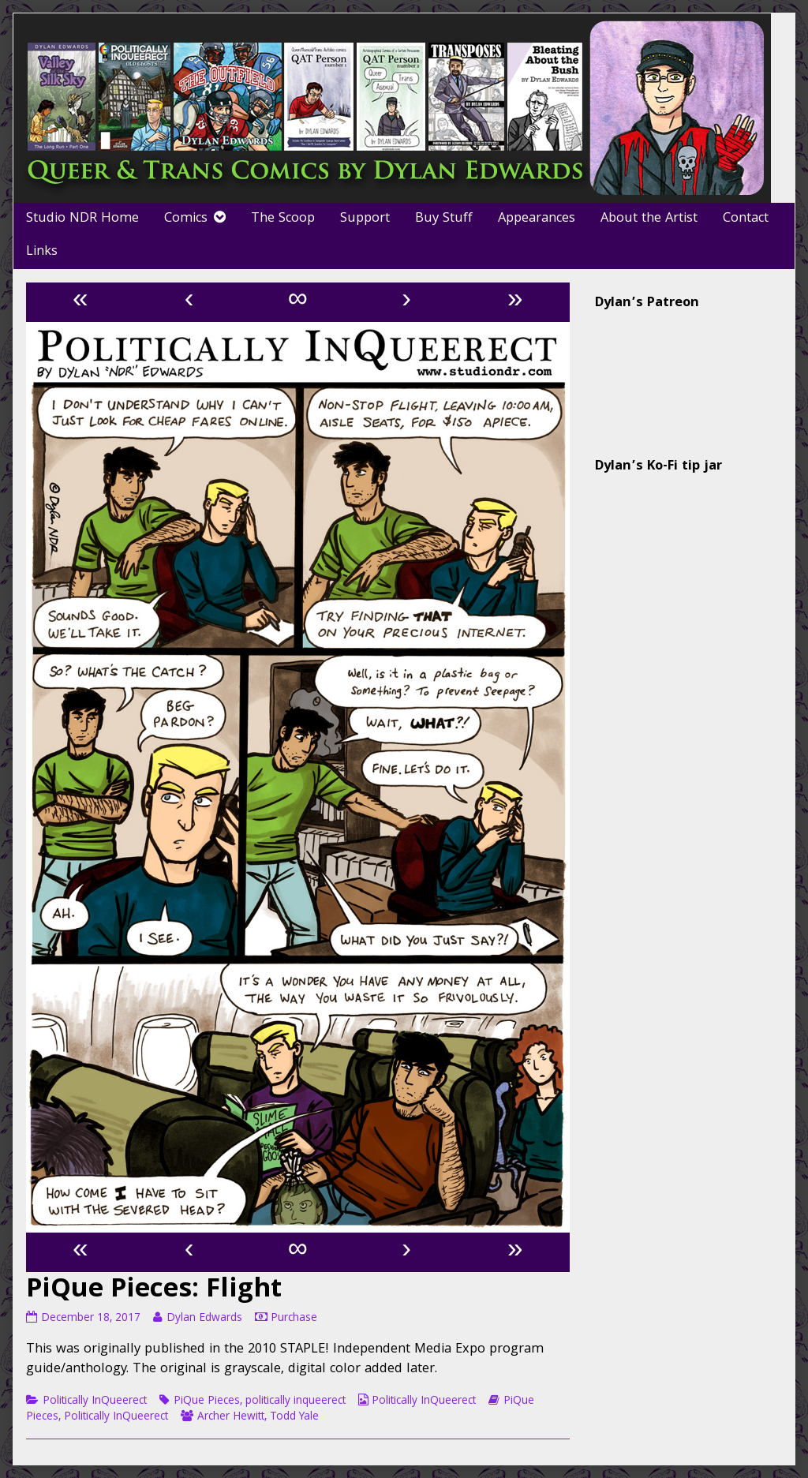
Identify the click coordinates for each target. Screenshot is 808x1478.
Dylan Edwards (204, 1318)
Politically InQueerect (95, 1401)
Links (42, 252)
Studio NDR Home (82, 219)
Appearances (536, 219)
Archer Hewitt (230, 1417)
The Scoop (283, 219)
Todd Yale (294, 1417)
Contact (746, 219)
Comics (186, 219)
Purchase (294, 1318)
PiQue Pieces (207, 1401)
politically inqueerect (295, 1401)
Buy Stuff (444, 219)
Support (365, 219)
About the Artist (649, 219)
